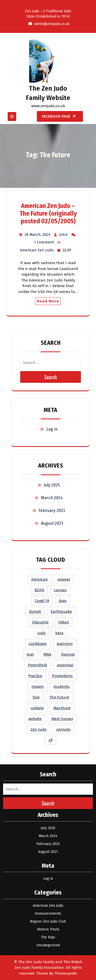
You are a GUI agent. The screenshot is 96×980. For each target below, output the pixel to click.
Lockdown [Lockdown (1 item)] (38, 643)
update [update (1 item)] (37, 708)
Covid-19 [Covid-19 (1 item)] (42, 600)
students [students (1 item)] (62, 686)
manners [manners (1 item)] (65, 643)
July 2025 (52, 485)
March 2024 (52, 497)
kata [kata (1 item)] (59, 633)
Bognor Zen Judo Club (48, 921)
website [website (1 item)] (35, 718)
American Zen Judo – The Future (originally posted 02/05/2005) (48, 213)
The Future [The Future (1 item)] (59, 697)
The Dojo (48, 937)
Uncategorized (48, 945)
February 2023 (52, 510)
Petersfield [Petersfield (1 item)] (37, 665)
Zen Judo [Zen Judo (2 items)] (38, 729)
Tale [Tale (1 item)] (36, 697)
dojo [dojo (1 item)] (63, 600)
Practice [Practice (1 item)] (35, 675)
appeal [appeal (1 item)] (64, 579)
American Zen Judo (37, 250)
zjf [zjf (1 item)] (50, 740)
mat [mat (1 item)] (30, 654)
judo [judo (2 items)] (42, 633)
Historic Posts (48, 929)
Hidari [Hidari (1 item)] (63, 622)
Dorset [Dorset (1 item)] (35, 611)
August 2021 (52, 523)
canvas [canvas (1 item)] (60, 590)
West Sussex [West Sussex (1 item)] (62, 718)
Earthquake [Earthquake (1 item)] (61, 611)
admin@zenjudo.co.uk (48, 24)
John (63, 234)
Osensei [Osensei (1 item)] (68, 654)
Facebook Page (60, 116)
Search (50, 377)
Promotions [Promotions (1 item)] (62, 675)
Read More (48, 301)
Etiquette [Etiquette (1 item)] (40, 622)
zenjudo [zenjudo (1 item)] (63, 729)
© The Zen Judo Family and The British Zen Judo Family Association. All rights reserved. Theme (48, 968)
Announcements (48, 913)
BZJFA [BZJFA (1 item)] (39, 590)
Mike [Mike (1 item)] (47, 654)
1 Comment (44, 242)
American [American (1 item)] (39, 579)
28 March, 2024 (37, 234)
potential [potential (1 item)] (65, 665)
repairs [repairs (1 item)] (37, 686)
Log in (52, 429)
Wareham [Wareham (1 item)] (62, 708)
